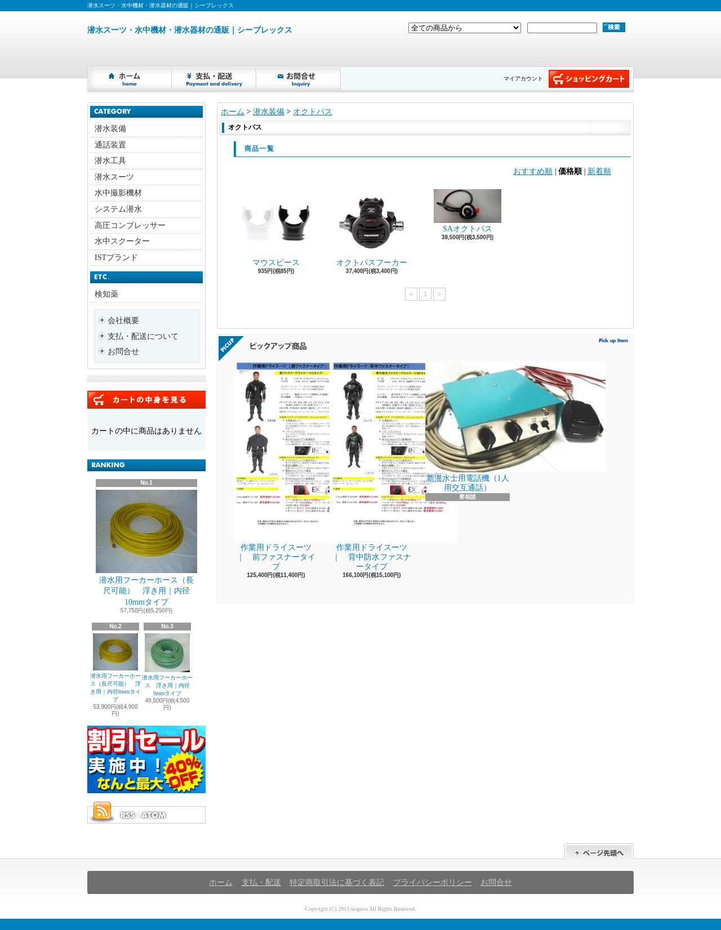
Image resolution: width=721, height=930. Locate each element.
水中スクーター (122, 241)
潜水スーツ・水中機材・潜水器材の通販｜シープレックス (189, 30)
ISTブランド (116, 257)
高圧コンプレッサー (130, 225)
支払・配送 (261, 882)
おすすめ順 (533, 171)
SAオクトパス (467, 211)
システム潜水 (118, 209)
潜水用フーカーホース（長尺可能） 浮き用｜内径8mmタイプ (115, 668)
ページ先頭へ (599, 851)
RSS (127, 815)
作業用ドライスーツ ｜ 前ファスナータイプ (276, 466)
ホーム (130, 79)
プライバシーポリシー (432, 882)
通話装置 (110, 145)
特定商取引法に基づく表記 (337, 882)
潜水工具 (110, 161)
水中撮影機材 (118, 193)
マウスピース (276, 228)
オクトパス (312, 112)
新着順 (599, 171)
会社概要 (123, 320)
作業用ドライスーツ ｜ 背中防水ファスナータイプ (372, 466)
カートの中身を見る (146, 400)
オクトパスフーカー (371, 228)
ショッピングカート (589, 79)
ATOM (154, 815)
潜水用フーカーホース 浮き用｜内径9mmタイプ (167, 664)
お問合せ (299, 79)
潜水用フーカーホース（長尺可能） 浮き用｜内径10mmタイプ (146, 548)
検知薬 (106, 294)
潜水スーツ (114, 177)
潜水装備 (110, 128)
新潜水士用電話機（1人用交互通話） (467, 426)
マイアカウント (523, 78)
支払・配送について (214, 79)
